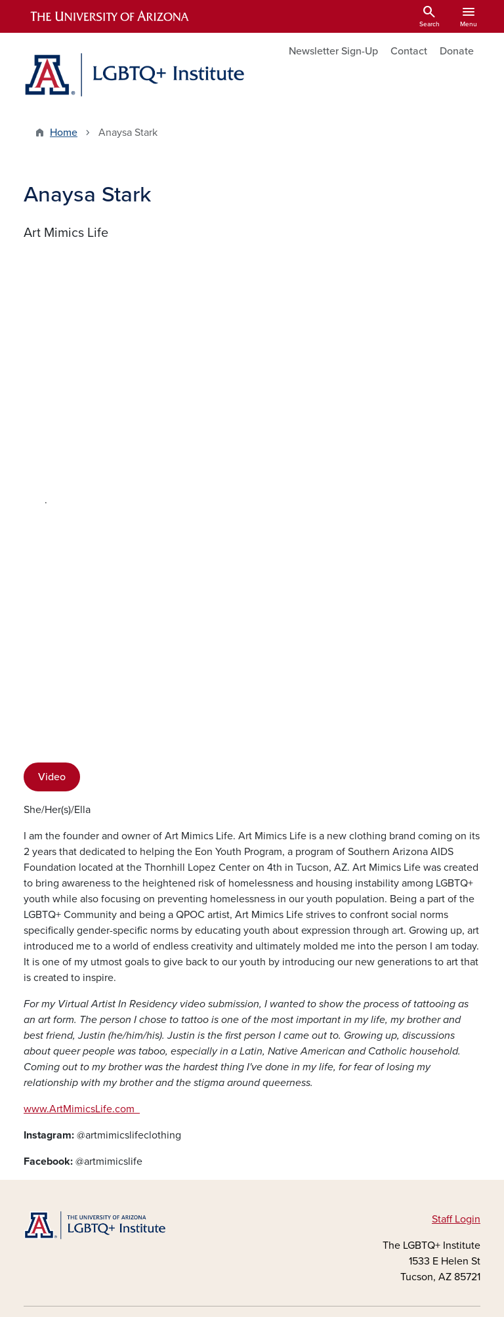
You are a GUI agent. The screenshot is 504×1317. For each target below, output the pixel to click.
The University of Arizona (356, 1301)
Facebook (61, 1105)
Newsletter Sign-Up (333, 51)
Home (63, 132)
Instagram (61, 1126)
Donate (457, 51)
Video (52, 514)
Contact (408, 51)
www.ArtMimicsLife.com (82, 846)
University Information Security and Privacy (252, 1284)
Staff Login (456, 989)
